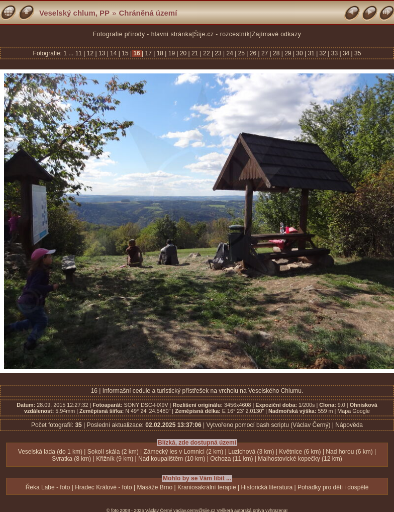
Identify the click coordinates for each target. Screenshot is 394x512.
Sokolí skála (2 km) (113, 451)
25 (241, 53)
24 (230, 53)
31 (311, 53)
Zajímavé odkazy (276, 34)
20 (183, 53)
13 (102, 53)
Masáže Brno (154, 487)
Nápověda (349, 425)
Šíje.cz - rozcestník (222, 34)
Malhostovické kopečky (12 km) (300, 458)
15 (125, 53)
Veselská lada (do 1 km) (50, 451)
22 (207, 53)
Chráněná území (148, 13)
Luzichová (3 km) (251, 451)
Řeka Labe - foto (48, 487)
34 (346, 53)
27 (265, 53)
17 (148, 53)
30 (299, 53)
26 (253, 53)
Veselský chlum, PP (74, 13)
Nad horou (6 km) (349, 451)
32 (323, 53)
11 (79, 53)
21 (195, 53)
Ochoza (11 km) (231, 458)
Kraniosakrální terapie (206, 487)
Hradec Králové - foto (103, 487)
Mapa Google (353, 411)
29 (288, 53)
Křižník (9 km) (114, 458)
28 (276, 53)
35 (357, 53)
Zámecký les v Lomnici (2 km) (184, 451)
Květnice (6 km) (300, 451)
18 (160, 53)
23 (218, 53)
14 (114, 53)
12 (90, 53)
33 (334, 53)
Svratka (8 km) (71, 458)
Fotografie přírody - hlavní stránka (142, 34)
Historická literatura (266, 487)
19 (171, 53)
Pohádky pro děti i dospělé (333, 487)
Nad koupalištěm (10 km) (171, 458)
